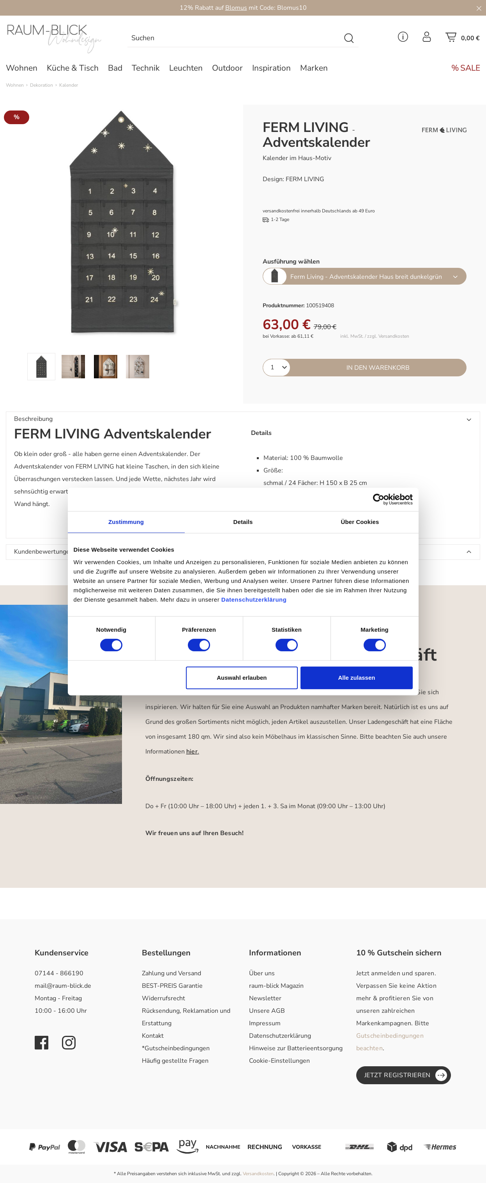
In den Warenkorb (378, 367)
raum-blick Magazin (276, 986)
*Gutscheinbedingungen (176, 1048)
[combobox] (234, 38)
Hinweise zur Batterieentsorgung (296, 1048)
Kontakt (153, 1036)
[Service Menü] (403, 39)
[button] (243, 419)
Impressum (265, 1023)
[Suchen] (349, 38)
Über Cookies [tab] (360, 521)
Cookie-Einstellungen (279, 1061)
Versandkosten (258, 1174)
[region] (121, 242)
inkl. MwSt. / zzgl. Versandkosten (374, 336)
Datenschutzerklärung (280, 1036)
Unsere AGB (267, 1011)
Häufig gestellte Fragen (175, 1061)
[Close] (479, 8)
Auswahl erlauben (242, 677)
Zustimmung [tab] (126, 521)
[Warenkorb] (462, 39)
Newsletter (265, 998)
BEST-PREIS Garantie (172, 986)
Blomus (236, 8)
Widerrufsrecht (163, 998)
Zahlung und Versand (171, 973)
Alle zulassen (356, 677)
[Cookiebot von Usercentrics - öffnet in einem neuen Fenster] (379, 499)
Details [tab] (243, 521)
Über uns (262, 973)
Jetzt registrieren (405, 1075)
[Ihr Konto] (426, 39)
